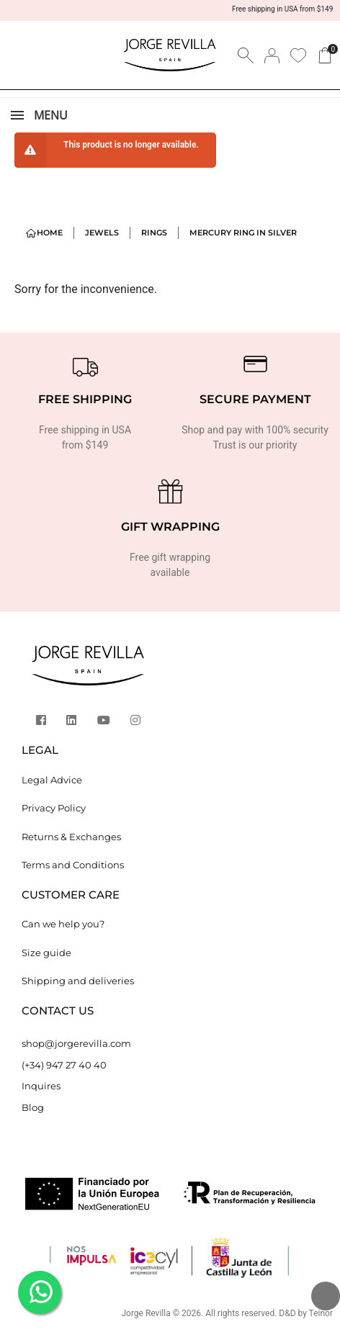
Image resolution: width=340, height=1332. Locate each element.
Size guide (46, 952)
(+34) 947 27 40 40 (64, 1065)
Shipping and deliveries (78, 980)
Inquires (41, 1086)
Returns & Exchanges (71, 836)
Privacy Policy (54, 808)
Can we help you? (63, 924)
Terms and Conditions (73, 864)
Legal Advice (52, 780)
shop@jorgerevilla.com (76, 1043)
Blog (33, 1107)
